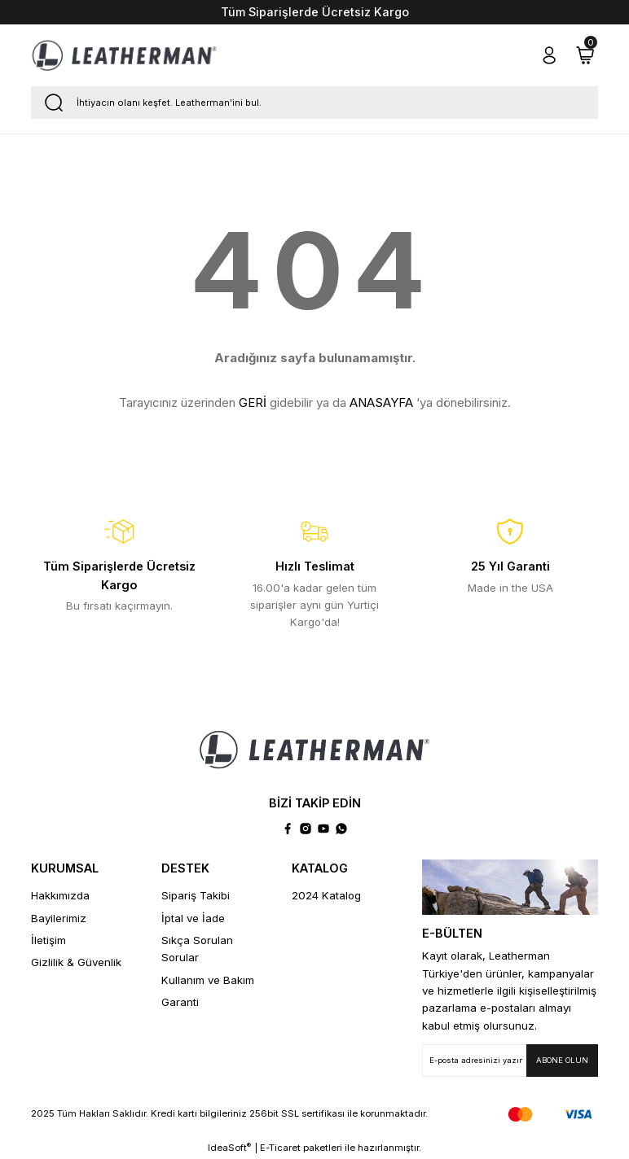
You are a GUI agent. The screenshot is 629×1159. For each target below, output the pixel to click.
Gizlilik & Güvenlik (76, 962)
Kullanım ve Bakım (207, 979)
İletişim (48, 940)
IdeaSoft (229, 1147)
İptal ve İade (193, 918)
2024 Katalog (326, 895)
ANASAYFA (381, 402)
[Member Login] (549, 55)
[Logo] (124, 55)
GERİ (252, 402)
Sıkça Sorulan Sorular (197, 949)
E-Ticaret (280, 1147)
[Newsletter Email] (510, 1060)
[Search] (314, 102)
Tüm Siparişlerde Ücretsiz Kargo (315, 12)
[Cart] (585, 55)
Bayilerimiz (58, 918)
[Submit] (562, 1060)
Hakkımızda (60, 895)
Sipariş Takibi (195, 895)
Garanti (180, 1001)
